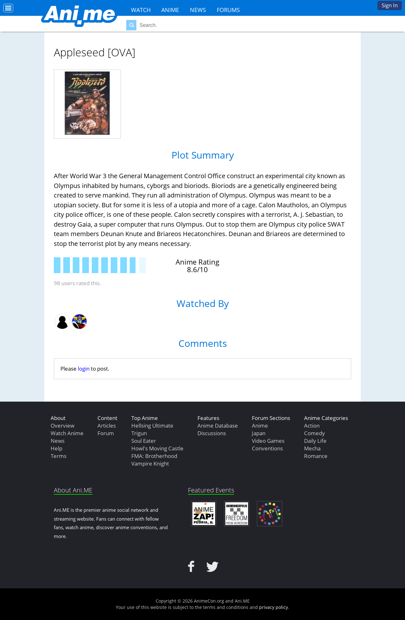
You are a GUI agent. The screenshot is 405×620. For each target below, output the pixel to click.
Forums (228, 10)
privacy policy (273, 607)
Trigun (139, 433)
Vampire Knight (150, 463)
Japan (258, 433)
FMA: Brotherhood (154, 456)
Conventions (267, 448)
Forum (105, 433)
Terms (58, 456)
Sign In (390, 5)
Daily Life (315, 440)
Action (312, 425)
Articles (106, 425)
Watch (141, 10)
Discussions (211, 433)
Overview (62, 425)
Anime (170, 10)
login (84, 368)
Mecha (312, 448)
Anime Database (217, 425)
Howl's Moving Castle (157, 448)
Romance (315, 456)
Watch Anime (67, 433)
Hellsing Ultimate (152, 425)
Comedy (314, 433)
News (198, 10)
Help (56, 448)
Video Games (268, 440)
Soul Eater (143, 440)
